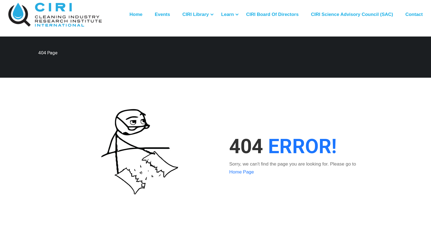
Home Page (241, 172)
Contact (414, 14)
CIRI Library (195, 14)
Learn (227, 14)
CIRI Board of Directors (272, 14)
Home (135, 14)
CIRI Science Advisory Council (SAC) (352, 14)
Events (162, 14)
